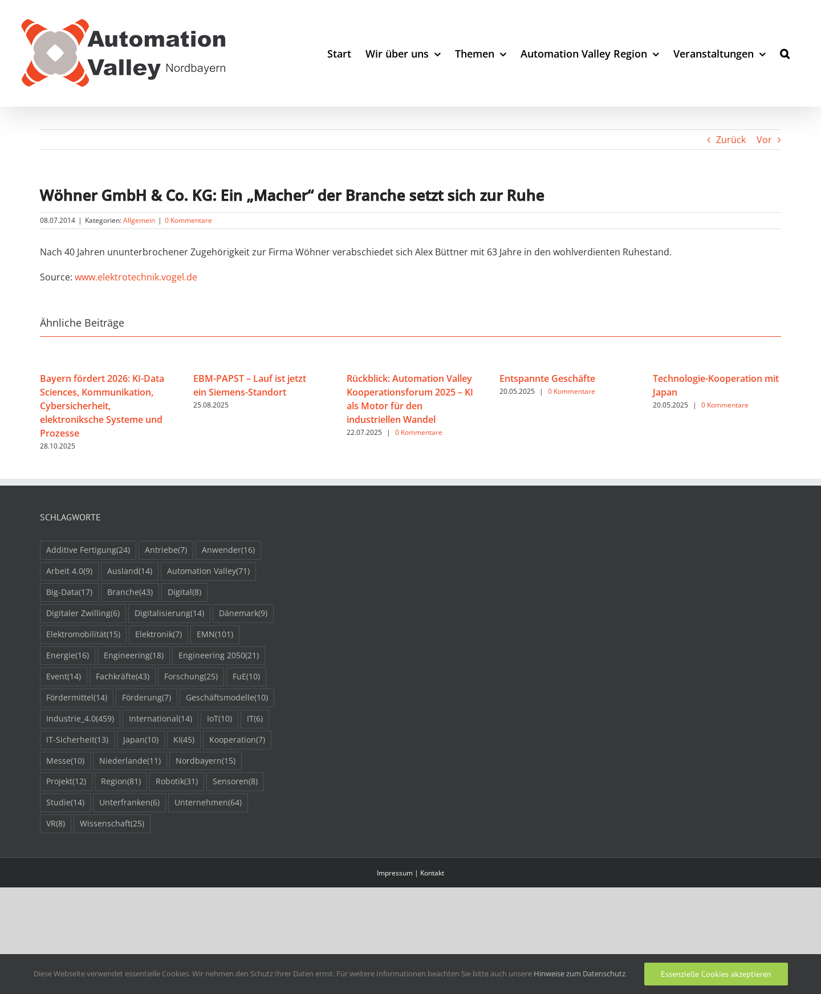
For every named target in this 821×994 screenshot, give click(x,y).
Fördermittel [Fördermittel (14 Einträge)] (76, 698)
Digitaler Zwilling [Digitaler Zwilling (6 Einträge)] (83, 613)
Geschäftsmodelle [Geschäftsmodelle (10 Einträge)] (227, 698)
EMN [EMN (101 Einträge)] (215, 634)
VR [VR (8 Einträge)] (55, 824)
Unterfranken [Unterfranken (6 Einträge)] (129, 803)
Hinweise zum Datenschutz (579, 973)
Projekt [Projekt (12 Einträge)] (66, 782)
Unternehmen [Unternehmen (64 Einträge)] (208, 803)
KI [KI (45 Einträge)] (183, 740)
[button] (785, 53)
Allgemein (139, 220)
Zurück (731, 139)
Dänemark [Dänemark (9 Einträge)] (243, 613)
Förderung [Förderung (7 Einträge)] (146, 698)
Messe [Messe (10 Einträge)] (65, 761)
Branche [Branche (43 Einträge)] (130, 592)
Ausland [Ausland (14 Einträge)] (129, 571)
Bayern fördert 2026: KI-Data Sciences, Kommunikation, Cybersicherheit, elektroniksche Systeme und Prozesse (102, 405)
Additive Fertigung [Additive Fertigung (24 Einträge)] (88, 550)
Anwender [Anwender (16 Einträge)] (228, 550)
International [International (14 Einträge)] (160, 719)
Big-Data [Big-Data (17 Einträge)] (69, 592)
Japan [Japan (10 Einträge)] (140, 740)
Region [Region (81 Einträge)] (121, 782)
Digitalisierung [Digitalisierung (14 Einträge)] (169, 613)
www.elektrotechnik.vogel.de (136, 277)
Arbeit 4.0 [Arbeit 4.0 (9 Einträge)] (69, 571)
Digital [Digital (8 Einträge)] (184, 592)
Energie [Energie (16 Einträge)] (67, 656)
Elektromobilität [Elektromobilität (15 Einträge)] (83, 634)
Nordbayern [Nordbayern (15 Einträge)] (205, 761)
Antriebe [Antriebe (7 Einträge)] (166, 550)
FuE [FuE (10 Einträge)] (246, 677)
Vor (764, 139)
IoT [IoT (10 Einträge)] (219, 719)
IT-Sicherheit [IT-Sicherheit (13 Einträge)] (77, 740)
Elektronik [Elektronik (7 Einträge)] (158, 634)
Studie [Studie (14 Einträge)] (65, 803)
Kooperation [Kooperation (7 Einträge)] (237, 740)
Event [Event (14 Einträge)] (63, 677)
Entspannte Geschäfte (547, 378)
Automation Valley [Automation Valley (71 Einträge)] (208, 571)
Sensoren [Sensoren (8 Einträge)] (235, 782)
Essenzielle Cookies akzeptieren (716, 974)
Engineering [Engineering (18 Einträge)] (134, 656)
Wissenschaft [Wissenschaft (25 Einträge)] (112, 824)
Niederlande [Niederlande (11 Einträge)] (130, 761)
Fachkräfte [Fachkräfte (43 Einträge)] (122, 677)
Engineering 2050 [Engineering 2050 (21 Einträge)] (218, 656)
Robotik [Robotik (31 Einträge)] (177, 782)
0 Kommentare (188, 220)
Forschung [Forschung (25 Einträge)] (191, 677)
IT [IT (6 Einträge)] (255, 719)
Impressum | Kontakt (410, 873)
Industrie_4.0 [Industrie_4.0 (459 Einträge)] (80, 719)
